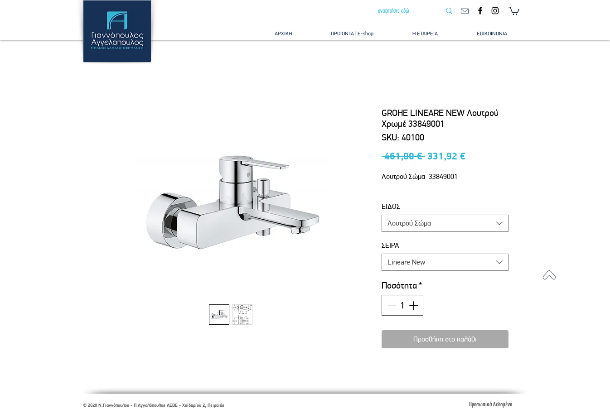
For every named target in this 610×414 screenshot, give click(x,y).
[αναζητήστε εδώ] (402, 11)
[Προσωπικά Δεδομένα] (490, 404)
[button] (513, 10)
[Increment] (414, 305)
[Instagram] (495, 10)
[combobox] (445, 223)
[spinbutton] (402, 305)
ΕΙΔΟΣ (391, 206)
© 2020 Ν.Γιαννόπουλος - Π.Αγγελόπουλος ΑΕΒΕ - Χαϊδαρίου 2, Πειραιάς (153, 405)
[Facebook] (480, 10)
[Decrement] (390, 305)
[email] (465, 11)
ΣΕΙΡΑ (390, 245)
